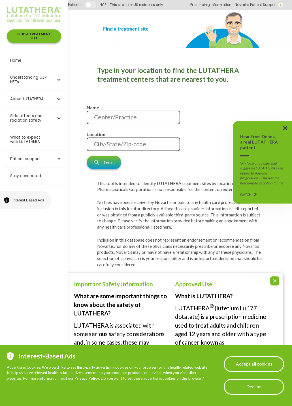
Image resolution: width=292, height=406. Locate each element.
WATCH (246, 194)
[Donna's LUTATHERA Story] (262, 162)
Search (103, 162)
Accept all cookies (254, 363)
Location (96, 134)
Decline (254, 386)
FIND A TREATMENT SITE (34, 36)
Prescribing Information (256, 5)
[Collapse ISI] (274, 272)
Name (93, 107)
